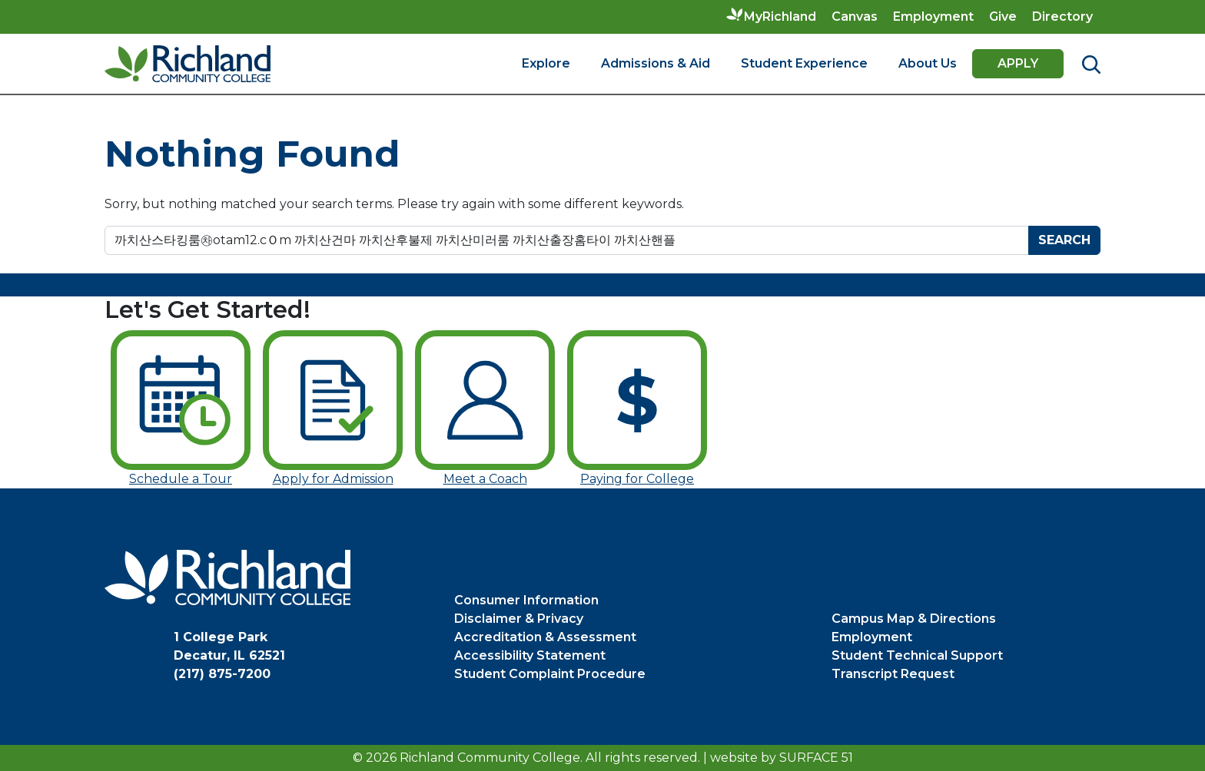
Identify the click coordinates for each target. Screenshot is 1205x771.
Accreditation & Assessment (545, 637)
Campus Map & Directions (914, 618)
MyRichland (780, 16)
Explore (546, 63)
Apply (1018, 63)
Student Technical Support (917, 655)
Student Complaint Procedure (550, 674)
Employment (933, 16)
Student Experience (804, 63)
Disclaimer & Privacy (518, 618)
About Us (927, 63)
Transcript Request (893, 674)
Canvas (855, 16)
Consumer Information (526, 600)
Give (1003, 16)
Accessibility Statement (530, 655)
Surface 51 (816, 757)
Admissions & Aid (655, 63)
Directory (1062, 16)
